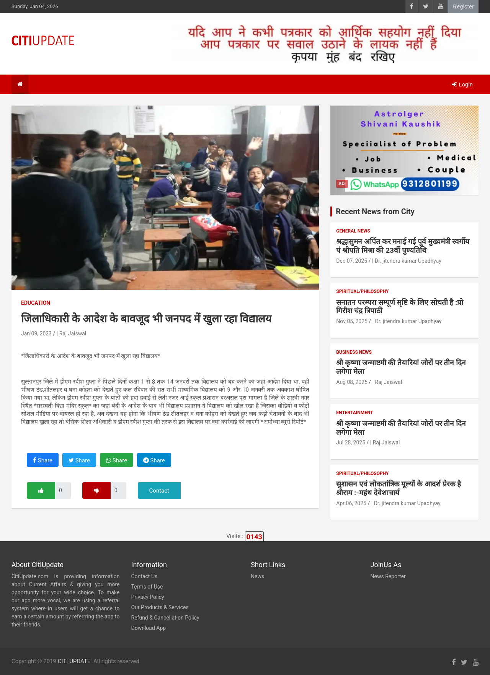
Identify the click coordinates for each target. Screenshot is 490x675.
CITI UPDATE (74, 661)
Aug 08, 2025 (352, 382)
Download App (148, 628)
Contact (159, 490)
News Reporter (388, 576)
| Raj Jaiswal (71, 333)
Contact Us (144, 576)
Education (35, 303)
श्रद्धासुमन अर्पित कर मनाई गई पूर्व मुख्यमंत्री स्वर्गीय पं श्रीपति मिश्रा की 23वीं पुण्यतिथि (402, 246)
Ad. (342, 183)
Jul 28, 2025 (350, 442)
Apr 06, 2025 (351, 503)
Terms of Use (147, 587)
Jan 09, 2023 (36, 333)
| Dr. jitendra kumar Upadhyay (406, 261)
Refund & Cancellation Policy (165, 618)
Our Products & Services (160, 607)
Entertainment (354, 412)
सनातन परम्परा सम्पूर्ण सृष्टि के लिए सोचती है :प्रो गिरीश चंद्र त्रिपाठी (399, 307)
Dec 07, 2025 (351, 261)
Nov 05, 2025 (352, 321)
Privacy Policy (147, 597)
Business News (354, 352)
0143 (254, 537)
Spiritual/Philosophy (362, 291)
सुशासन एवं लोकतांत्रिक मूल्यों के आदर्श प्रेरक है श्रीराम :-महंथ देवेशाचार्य (398, 488)
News (257, 576)
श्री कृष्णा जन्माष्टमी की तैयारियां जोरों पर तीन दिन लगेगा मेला (401, 367)
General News (353, 231)
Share (42, 460)
